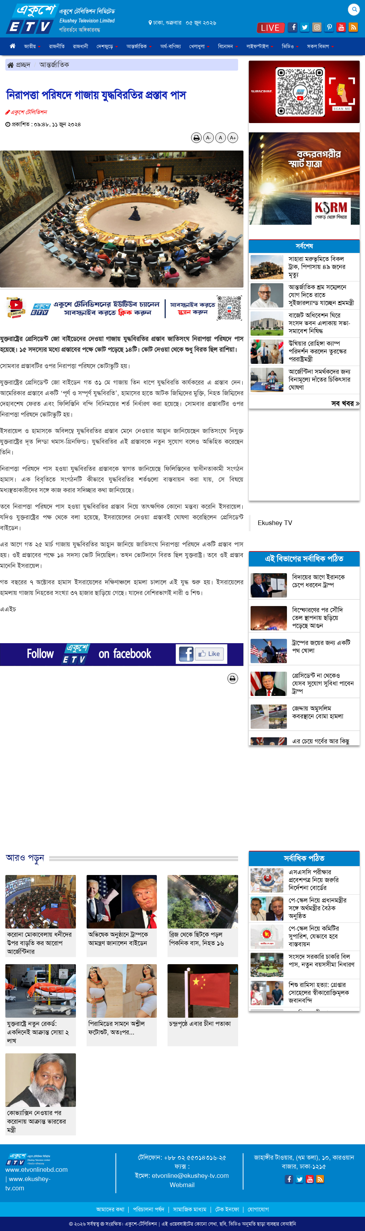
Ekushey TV (275, 523)
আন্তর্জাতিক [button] (139, 46)
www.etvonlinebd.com (36, 1169)
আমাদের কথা (111, 1209)
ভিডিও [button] (290, 46)
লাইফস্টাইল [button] (260, 46)
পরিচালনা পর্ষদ (148, 1209)
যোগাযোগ (258, 1209)
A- (208, 137)
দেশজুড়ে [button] (107, 46)
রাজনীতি (57, 46)
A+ (233, 137)
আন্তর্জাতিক (54, 64)
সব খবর (345, 403)
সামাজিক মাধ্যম (189, 1209)
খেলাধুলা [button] (199, 46)
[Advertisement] (121, 775)
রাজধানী (80, 46)
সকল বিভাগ (320, 46)
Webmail (182, 1185)
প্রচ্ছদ (18, 64)
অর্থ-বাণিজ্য (170, 46)
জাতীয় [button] (32, 46)
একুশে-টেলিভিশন (141, 1224)
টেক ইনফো (228, 1209)
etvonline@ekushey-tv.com (190, 1175)
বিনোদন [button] (228, 46)
